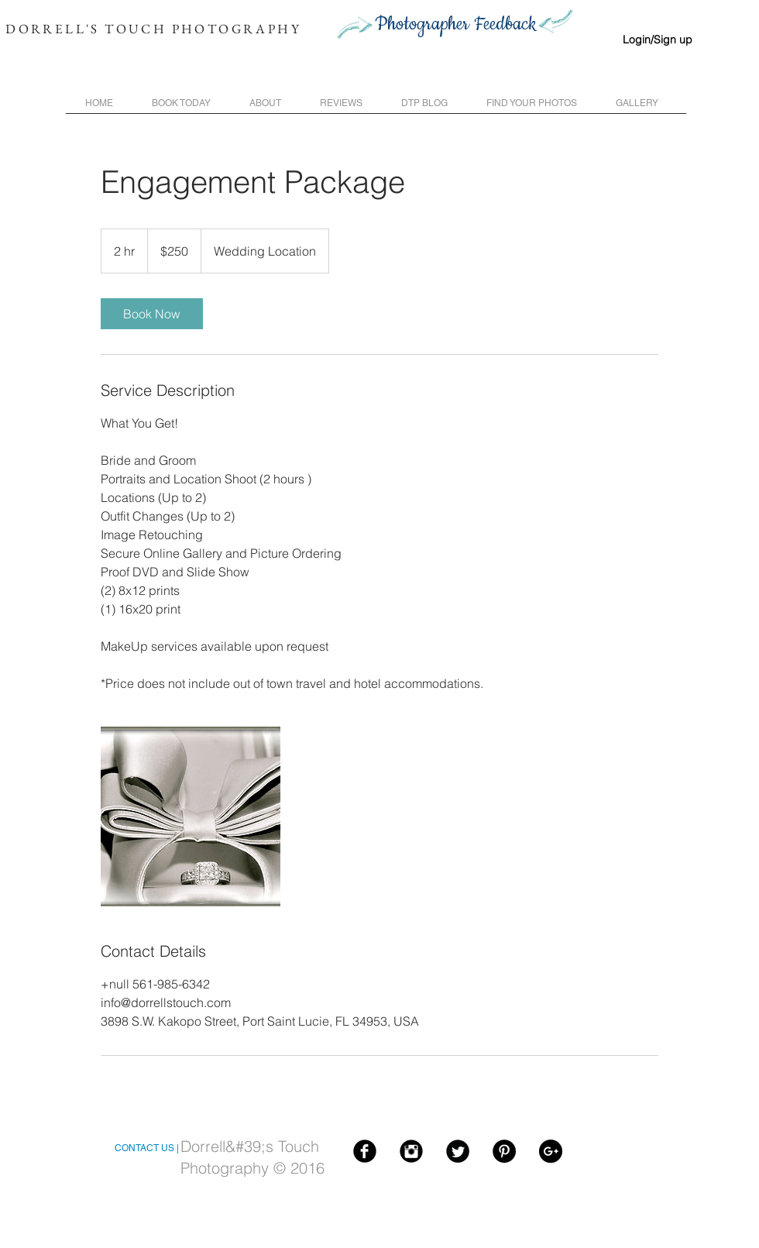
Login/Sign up (657, 39)
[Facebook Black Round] (364, 1151)
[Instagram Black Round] (411, 1151)
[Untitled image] (190, 816)
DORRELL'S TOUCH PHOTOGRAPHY (153, 28)
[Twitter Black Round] (457, 1151)
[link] (152, 313)
